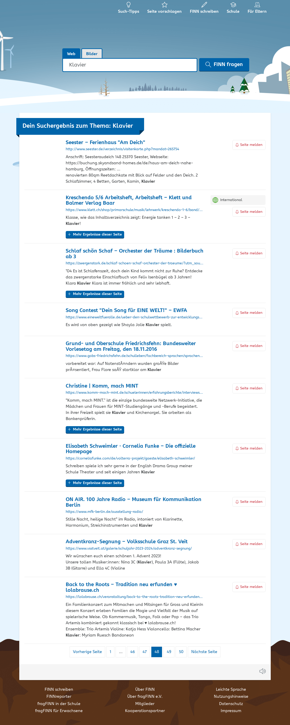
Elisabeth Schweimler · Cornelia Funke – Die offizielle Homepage (131, 449)
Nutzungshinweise (231, 696)
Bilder (92, 54)
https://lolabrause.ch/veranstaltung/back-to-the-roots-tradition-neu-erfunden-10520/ (135, 597)
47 (146, 652)
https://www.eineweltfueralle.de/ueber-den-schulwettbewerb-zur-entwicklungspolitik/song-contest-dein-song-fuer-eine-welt (135, 317)
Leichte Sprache (231, 689)
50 (183, 652)
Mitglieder (145, 704)
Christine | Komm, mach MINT (102, 386)
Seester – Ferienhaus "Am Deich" (105, 143)
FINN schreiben (59, 689)
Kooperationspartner (145, 711)
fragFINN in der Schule (58, 704)
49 (171, 652)
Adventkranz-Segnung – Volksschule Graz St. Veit (127, 542)
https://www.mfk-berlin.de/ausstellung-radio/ (104, 512)
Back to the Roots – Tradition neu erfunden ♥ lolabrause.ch (121, 587)
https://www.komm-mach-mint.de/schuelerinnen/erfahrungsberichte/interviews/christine (135, 393)
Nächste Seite (204, 652)
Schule (233, 9)
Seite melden (249, 145)
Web (71, 54)
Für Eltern (258, 9)
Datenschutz (231, 704)
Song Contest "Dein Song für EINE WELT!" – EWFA (126, 311)
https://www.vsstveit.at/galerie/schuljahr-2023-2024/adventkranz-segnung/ (129, 548)
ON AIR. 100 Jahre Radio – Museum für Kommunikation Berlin (133, 502)
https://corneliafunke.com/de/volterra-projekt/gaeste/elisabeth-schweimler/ (130, 458)
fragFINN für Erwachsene (59, 711)
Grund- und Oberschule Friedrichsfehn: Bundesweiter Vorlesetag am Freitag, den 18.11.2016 (131, 346)
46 (134, 652)
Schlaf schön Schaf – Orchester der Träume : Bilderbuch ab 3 (134, 254)
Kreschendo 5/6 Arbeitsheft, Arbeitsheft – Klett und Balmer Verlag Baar (129, 200)
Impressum (231, 711)
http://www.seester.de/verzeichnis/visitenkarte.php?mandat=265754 (122, 149)
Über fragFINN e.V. (144, 696)
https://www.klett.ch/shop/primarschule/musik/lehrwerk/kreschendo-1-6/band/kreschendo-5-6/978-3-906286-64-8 (135, 210)
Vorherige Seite (87, 652)
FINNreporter (58, 696)
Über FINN (145, 689)
